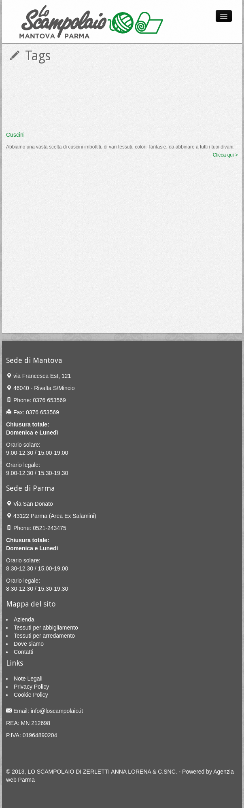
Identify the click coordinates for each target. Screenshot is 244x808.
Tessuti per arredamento (44, 635)
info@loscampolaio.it (57, 711)
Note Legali (28, 678)
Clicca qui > (225, 155)
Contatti (23, 652)
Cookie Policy (31, 694)
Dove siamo (29, 643)
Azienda (24, 619)
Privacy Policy (31, 686)
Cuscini (15, 134)
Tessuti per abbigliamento (46, 627)
